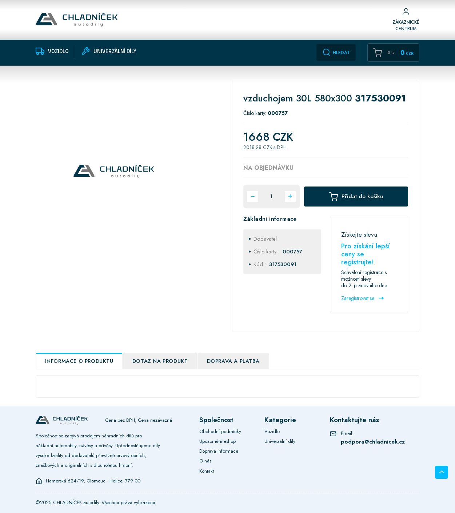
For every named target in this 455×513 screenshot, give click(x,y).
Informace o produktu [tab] (79, 361)
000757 (292, 251)
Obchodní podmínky (220, 431)
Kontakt (206, 471)
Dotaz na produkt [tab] (160, 361)
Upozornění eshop (217, 441)
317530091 (282, 264)
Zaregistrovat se (362, 298)
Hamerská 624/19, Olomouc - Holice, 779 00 (93, 481)
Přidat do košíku (356, 196)
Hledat (336, 52)
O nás (205, 460)
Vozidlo (272, 431)
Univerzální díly (279, 441)
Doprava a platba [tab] (233, 361)
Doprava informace (218, 451)
